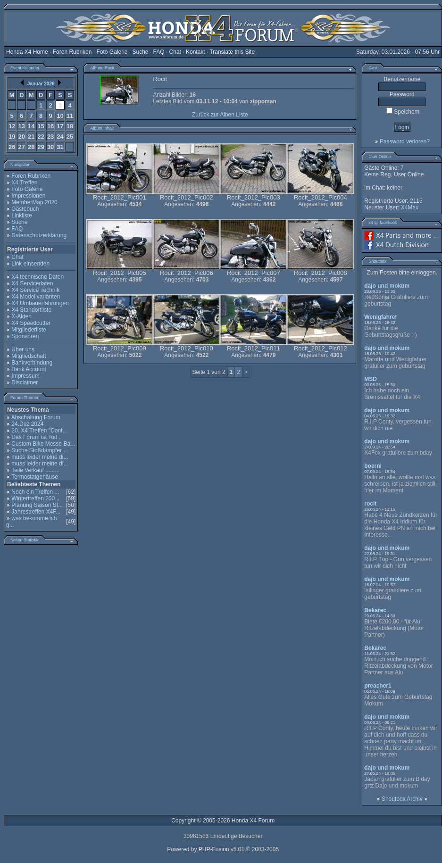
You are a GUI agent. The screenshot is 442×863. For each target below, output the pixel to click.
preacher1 (377, 685)
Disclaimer (24, 382)
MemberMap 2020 (34, 202)
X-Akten (21, 316)
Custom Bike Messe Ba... (43, 443)
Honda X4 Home (27, 52)
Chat (175, 52)
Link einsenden (30, 263)
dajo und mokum (386, 285)
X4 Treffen (24, 182)
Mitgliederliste (28, 329)
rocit (370, 503)
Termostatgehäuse (34, 476)
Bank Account (28, 369)
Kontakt (195, 52)
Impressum (25, 376)
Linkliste (21, 215)
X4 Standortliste (31, 310)
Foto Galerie (111, 52)
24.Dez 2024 (27, 424)
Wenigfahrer (380, 317)
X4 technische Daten (37, 277)
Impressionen (28, 195)
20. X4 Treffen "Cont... (39, 430)
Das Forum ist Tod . (35, 437)
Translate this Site (232, 52)
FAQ (159, 52)
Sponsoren (25, 336)
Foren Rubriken (72, 52)
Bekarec (375, 610)
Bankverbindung (31, 362)
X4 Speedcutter (30, 323)
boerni (373, 466)
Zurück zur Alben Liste (220, 114)
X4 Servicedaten (32, 283)
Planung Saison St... (37, 505)
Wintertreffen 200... (35, 498)
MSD (370, 379)
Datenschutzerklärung (39, 235)
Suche (141, 52)
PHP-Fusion (214, 849)
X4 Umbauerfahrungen (39, 303)
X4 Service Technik (35, 290)
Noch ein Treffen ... (35, 492)
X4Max (409, 207)
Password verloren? (405, 141)
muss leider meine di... (39, 457)
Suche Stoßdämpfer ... (39, 450)
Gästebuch (25, 209)
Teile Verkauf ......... (35, 470)
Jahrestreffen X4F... (35, 511)
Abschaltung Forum (35, 417)
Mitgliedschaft (28, 356)
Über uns (22, 349)
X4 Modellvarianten (35, 296)
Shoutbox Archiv (402, 799)
